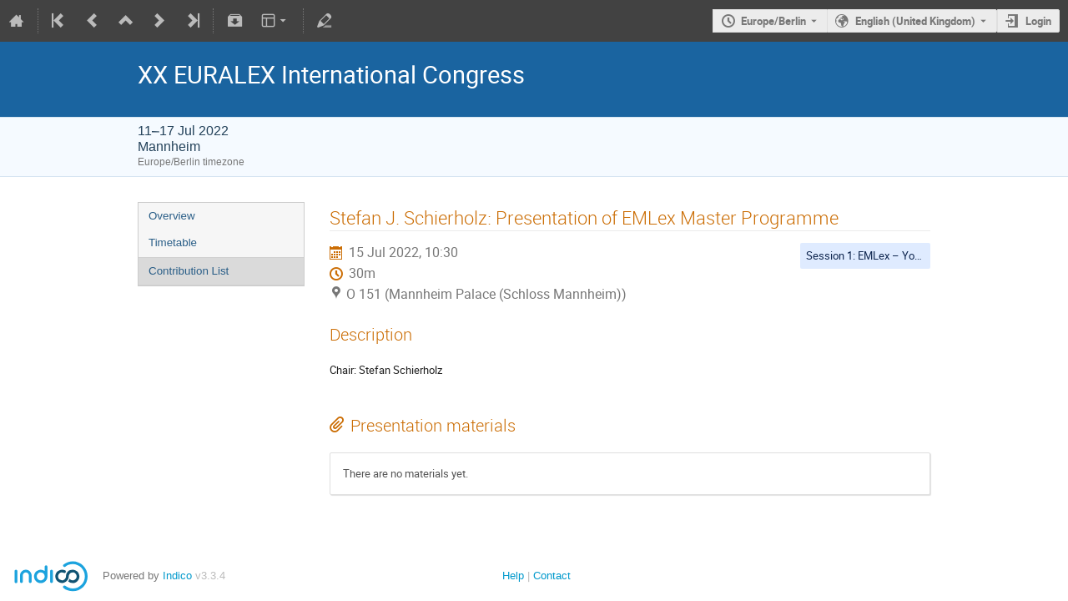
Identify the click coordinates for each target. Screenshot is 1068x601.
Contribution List (189, 271)
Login (1038, 20)
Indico (177, 575)
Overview (172, 216)
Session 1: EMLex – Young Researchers (900, 255)
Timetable (173, 242)
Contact (552, 575)
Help (513, 575)
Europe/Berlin (773, 20)
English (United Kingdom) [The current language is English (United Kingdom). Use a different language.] (915, 20)
